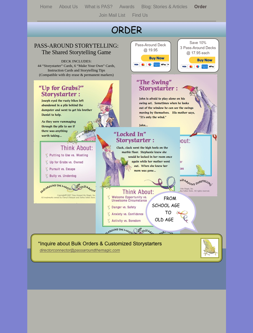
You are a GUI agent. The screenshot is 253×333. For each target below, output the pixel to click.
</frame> (151, 64)
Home (46, 6)
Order (200, 6)
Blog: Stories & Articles (165, 6)
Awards (127, 6)
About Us (69, 6)
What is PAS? (99, 6)
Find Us (140, 15)
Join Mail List (112, 15)
